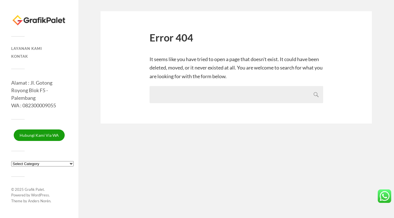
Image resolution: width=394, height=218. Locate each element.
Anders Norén (39, 201)
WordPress (40, 195)
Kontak (19, 56)
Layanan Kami (26, 48)
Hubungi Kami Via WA (39, 135)
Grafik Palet (34, 189)
